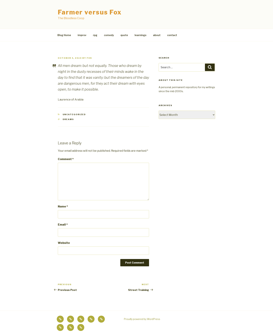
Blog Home (64, 35)
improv (82, 35)
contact (172, 35)
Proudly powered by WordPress (142, 319)
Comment (66, 159)
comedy (109, 35)
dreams (68, 119)
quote (124, 35)
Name (63, 206)
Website (64, 243)
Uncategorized (74, 114)
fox (89, 58)
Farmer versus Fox (90, 12)
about (157, 35)
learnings (140, 35)
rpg (95, 35)
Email (63, 224)
